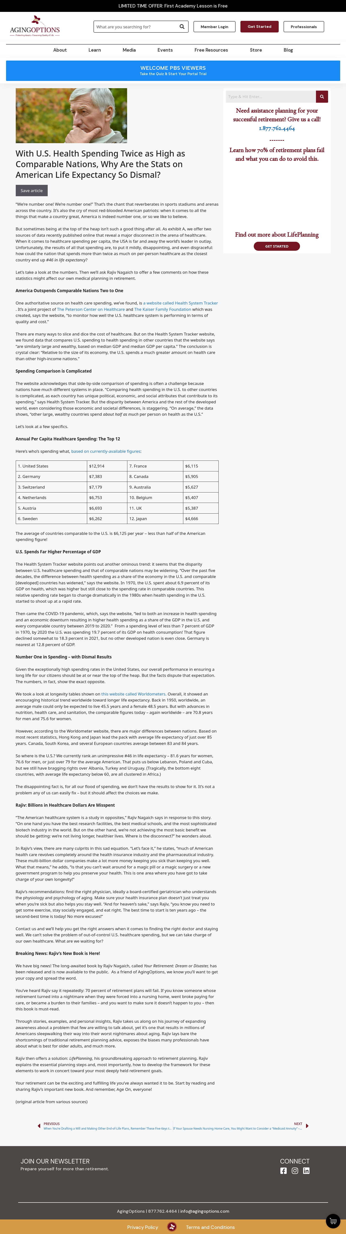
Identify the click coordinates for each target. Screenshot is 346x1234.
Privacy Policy (142, 1227)
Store (256, 50)
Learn (95, 50)
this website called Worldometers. (134, 694)
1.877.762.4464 (277, 129)
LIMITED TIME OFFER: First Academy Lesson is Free (173, 6)
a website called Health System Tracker (180, 303)
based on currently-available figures (105, 451)
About (60, 50)
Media (129, 50)
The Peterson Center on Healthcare (91, 309)
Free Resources (211, 50)
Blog (288, 50)
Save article (32, 190)
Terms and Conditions (210, 1227)
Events (165, 50)
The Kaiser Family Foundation (162, 309)
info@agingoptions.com (204, 1211)
